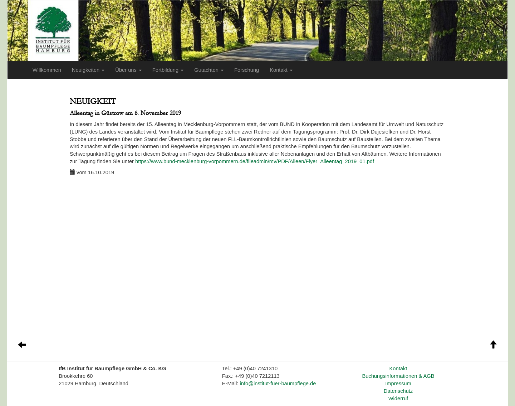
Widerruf (398, 398)
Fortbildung (167, 70)
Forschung (246, 70)
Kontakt (281, 70)
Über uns (128, 70)
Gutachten (209, 70)
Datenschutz (398, 391)
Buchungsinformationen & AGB (398, 376)
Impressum (398, 383)
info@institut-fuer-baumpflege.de (278, 383)
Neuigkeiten (88, 70)
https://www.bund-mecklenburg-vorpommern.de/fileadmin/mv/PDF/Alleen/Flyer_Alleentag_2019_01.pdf (254, 161)
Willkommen (47, 70)
